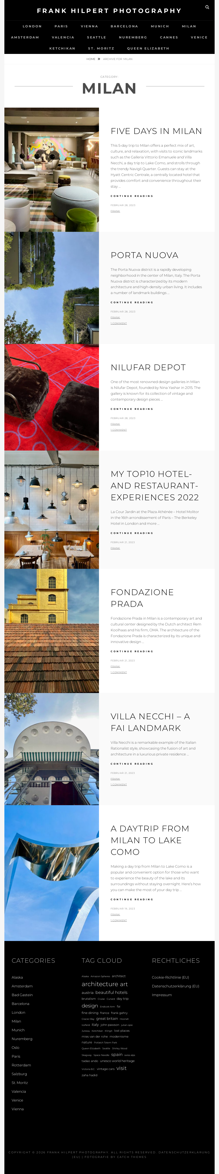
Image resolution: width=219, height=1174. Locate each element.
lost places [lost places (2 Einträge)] (122, 1030)
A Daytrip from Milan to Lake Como (150, 840)
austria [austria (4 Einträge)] (88, 992)
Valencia (63, 37)
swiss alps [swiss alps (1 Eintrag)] (129, 1055)
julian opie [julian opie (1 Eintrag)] (127, 1025)
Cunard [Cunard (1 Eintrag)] (111, 999)
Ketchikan (62, 48)
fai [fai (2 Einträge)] (118, 1006)
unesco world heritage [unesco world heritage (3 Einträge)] (117, 1061)
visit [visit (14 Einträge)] (121, 1068)
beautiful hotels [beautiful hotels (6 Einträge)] (111, 992)
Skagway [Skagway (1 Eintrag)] (87, 1055)
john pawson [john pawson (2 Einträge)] (110, 1024)
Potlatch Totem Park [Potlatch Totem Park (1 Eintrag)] (105, 1042)
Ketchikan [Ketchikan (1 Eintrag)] (97, 1031)
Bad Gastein (22, 995)
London (32, 26)
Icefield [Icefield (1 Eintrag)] (86, 1025)
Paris (61, 26)
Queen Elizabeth (148, 48)
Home (91, 59)
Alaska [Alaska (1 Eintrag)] (85, 976)
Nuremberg (133, 37)
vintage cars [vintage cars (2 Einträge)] (106, 1069)
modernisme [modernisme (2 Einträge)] (119, 1036)
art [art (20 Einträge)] (124, 984)
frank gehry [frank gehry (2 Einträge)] (119, 1013)
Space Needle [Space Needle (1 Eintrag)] (101, 1055)
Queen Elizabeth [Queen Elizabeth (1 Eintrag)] (91, 1048)
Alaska (17, 977)
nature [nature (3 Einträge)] (87, 1042)
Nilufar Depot (148, 367)
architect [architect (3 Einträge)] (119, 976)
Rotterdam (21, 1065)
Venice (199, 37)
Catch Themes (132, 1157)
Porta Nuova (145, 255)
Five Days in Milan (157, 131)
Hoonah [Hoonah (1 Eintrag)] (124, 1019)
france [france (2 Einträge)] (104, 1013)
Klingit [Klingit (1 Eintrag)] (108, 1031)
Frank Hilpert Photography (109, 11)
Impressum (162, 995)
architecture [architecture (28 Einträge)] (100, 984)
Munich (160, 26)
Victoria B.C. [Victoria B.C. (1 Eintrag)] (88, 1069)
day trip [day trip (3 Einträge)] (123, 999)
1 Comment (119, 323)
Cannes (169, 37)
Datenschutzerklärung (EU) (175, 986)
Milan (189, 26)
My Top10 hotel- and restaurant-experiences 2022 (155, 485)
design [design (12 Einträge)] (90, 1006)
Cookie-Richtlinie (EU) (170, 977)
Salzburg (19, 1074)
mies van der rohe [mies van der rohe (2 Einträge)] (95, 1036)
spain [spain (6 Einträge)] (117, 1054)
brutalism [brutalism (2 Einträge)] (89, 998)
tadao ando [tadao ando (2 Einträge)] (90, 1061)
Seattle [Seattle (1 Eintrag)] (106, 1048)
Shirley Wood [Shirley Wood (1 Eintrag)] (119, 1048)
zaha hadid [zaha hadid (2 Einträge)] (89, 1075)
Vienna (89, 26)
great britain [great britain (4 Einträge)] (107, 1018)
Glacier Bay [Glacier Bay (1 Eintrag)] (88, 1019)
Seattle (96, 37)
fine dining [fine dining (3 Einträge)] (90, 1013)
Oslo (15, 1047)
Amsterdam (25, 37)
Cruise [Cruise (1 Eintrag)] (101, 999)
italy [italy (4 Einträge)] (95, 1024)
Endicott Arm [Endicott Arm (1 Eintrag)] (107, 1006)
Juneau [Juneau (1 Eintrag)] (86, 1031)
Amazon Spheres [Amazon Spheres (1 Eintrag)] (100, 976)
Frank (115, 211)
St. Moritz (101, 48)
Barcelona (124, 26)
